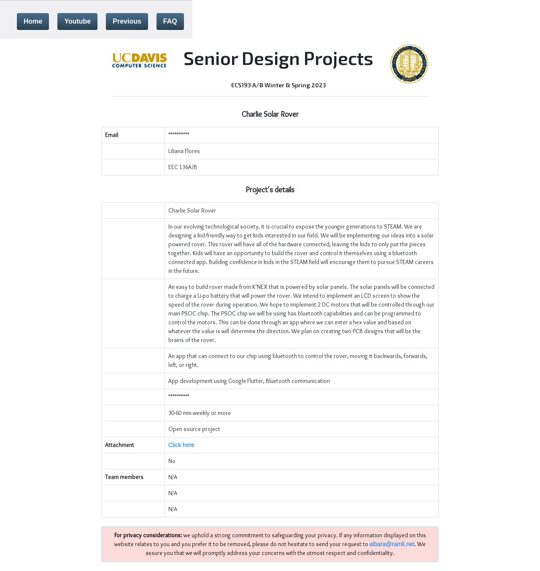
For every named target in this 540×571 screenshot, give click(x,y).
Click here (181, 445)
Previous (127, 21)
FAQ (170, 21)
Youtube (77, 21)
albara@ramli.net (392, 544)
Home (33, 21)
